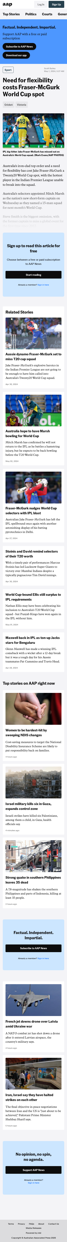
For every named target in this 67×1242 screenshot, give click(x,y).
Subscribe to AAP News (19, 46)
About (41, 1224)
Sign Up (56, 4)
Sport (8, 70)
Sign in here (43, 285)
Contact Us (53, 1224)
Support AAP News (33, 1170)
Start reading (33, 274)
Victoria (21, 104)
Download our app (16, 55)
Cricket (8, 104)
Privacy (21, 1224)
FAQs (31, 1224)
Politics (31, 14)
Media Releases (33, 1228)
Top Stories (11, 14)
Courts (47, 14)
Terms (11, 1224)
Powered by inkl (33, 1233)
